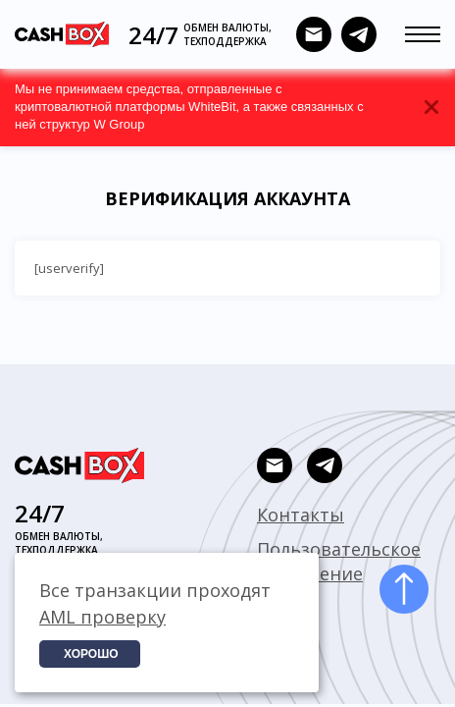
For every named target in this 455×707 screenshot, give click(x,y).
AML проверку (102, 616)
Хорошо (91, 654)
